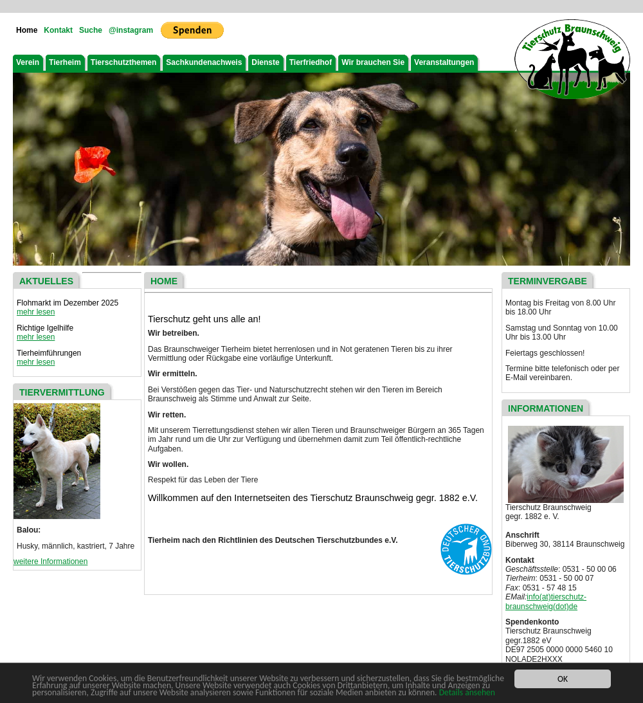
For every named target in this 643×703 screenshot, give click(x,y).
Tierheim (65, 62)
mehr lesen (36, 311)
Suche (90, 30)
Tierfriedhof (310, 62)
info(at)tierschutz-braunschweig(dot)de (545, 601)
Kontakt (58, 30)
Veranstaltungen (444, 62)
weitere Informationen (50, 561)
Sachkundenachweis (204, 62)
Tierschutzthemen (123, 62)
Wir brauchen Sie (372, 62)
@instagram (131, 30)
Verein (27, 62)
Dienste (265, 62)
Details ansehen (467, 693)
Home (26, 30)
